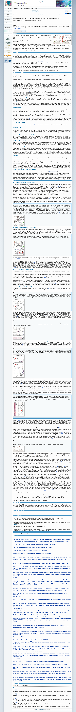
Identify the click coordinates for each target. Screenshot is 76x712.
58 (57, 466)
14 (21, 58)
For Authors (21, 8)
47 (70, 458)
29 (19, 420)
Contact (36, 8)
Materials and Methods (8, 37)
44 (69, 455)
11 (31, 57)
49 (64, 459)
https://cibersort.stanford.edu (53, 171)
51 (61, 461)
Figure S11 (60, 388)
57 (51, 466)
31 (23, 428)
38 (62, 433)
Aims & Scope (10, 8)
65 (52, 489)
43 (47, 436)
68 (44, 490)
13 (20, 58)
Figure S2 (32, 196)
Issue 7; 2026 (7, 16)
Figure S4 (23, 272)
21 (29, 91)
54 (17, 466)
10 (58, 427)
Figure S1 (22, 186)
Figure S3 (18, 258)
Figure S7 (54, 283)
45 (19, 458)
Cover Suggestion (7, 25)
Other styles (19, 28)
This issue (34, 11)
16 (18, 420)
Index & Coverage (7, 27)
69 (45, 490)
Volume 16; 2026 (7, 19)
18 (42, 61)
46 (20, 458)
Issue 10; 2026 (7, 11)
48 (13, 459)
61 (56, 471)
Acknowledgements (8, 42)
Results (8, 38)
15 (41, 61)
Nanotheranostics (8, 45)
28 (64, 466)
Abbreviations (8, 40)
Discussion (8, 39)
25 (49, 198)
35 (61, 433)
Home (5, 8)
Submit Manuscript (27, 8)
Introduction (8, 36)
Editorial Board (16, 8)
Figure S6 (45, 277)
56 (18, 466)
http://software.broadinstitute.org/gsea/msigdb (29, 172)
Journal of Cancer (8, 52)
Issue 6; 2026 (7, 17)
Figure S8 (37, 290)
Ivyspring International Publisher (40, 709)
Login (32, 8)
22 (29, 118)
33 (62, 432)
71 (34, 491)
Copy (15, 28)
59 (65, 466)
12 (47, 496)
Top (8, 35)
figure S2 (59, 212)
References (8, 43)
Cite (37, 11)
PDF (66, 10)
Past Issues (6, 22)
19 (28, 91)
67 (53, 489)
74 (48, 496)
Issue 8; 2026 (7, 14)
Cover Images (7, 24)
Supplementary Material (8, 41)
